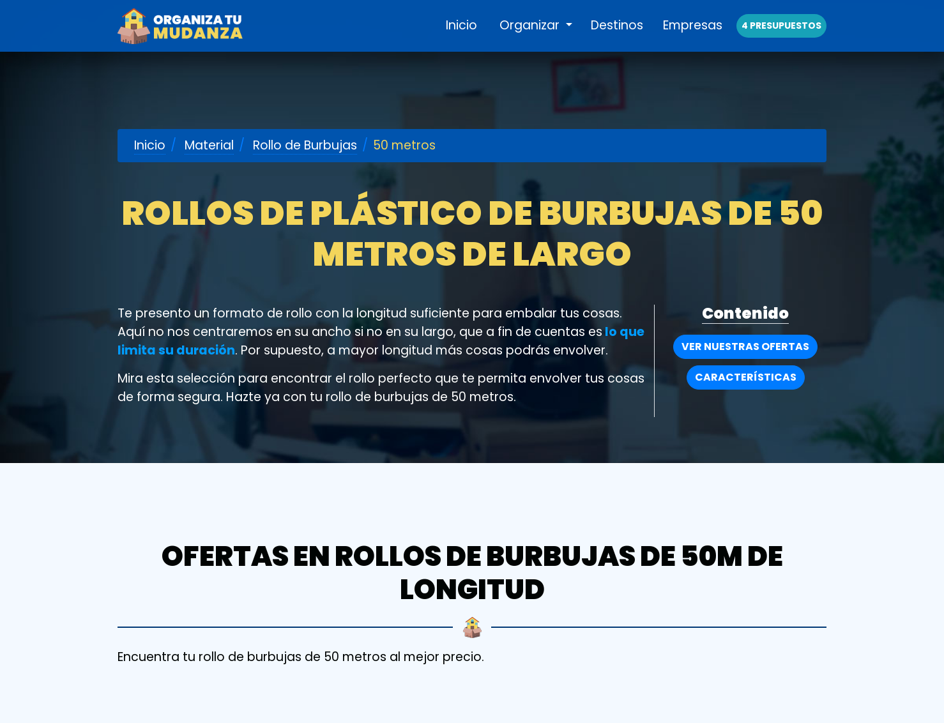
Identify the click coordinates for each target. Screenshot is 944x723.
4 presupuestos (781, 39)
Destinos (617, 39)
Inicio (461, 39)
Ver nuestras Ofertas (745, 346)
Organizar (531, 39)
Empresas (692, 39)
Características (745, 377)
